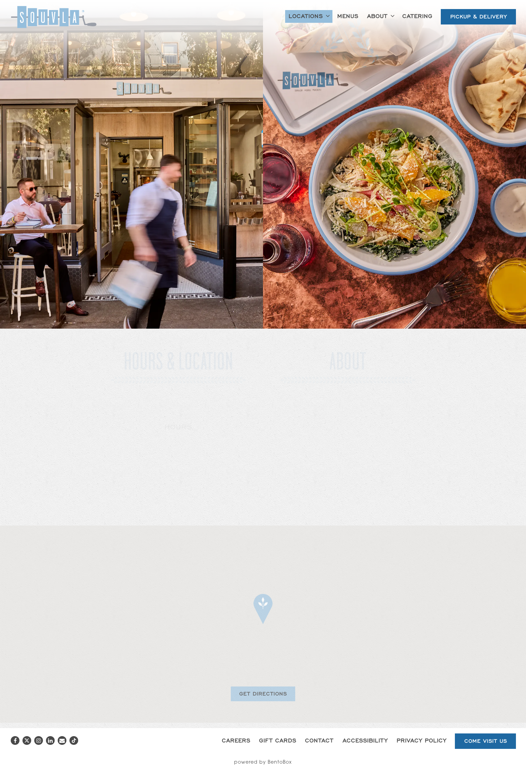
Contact (319, 740)
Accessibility (365, 740)
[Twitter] (26, 740)
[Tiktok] (73, 740)
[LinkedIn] (50, 740)
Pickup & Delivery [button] (478, 16)
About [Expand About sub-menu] (382, 15)
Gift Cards (277, 740)
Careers (236, 740)
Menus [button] (347, 16)
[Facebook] (15, 740)
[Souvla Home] (53, 17)
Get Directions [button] (263, 693)
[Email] (62, 740)
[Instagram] (38, 740)
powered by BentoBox (263, 762)
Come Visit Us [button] (485, 741)
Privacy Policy (421, 740)
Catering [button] (417, 16)
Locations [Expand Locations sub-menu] (310, 15)
